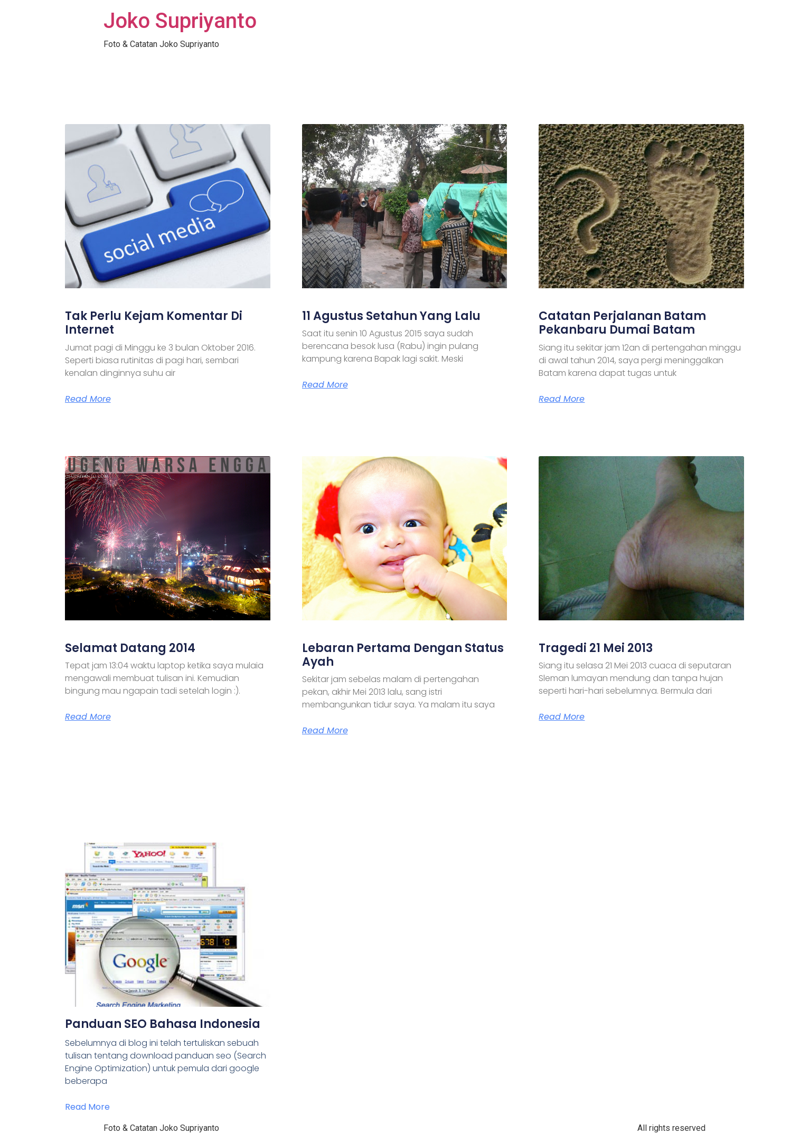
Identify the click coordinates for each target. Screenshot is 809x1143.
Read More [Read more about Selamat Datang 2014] (88, 717)
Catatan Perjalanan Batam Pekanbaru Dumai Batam (622, 323)
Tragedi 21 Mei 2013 (596, 648)
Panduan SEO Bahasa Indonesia (162, 1024)
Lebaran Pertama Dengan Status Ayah (403, 655)
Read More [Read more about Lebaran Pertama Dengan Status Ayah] (325, 730)
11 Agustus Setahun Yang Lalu (391, 316)
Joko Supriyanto (180, 20)
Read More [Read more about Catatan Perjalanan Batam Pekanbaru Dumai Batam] (562, 399)
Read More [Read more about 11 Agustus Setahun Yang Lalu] (325, 385)
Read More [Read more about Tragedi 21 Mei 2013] (562, 717)
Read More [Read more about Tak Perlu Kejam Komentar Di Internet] (88, 399)
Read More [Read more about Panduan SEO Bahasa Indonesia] (87, 1107)
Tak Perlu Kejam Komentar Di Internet (153, 323)
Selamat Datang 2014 (130, 648)
